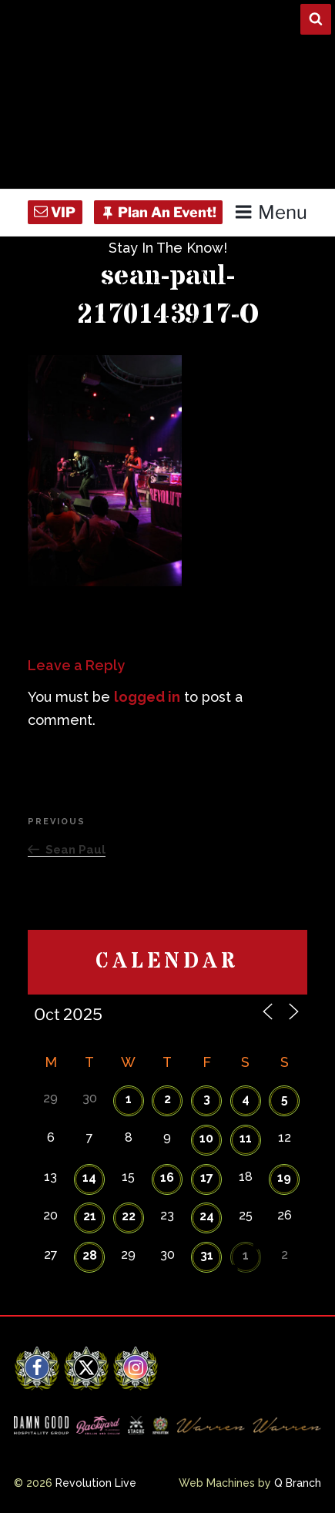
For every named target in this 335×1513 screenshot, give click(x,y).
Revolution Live (95, 1483)
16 (167, 1177)
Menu (270, 212)
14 (89, 1177)
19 (284, 1177)
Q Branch (297, 1483)
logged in (147, 697)
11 (246, 1138)
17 (206, 1177)
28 (89, 1255)
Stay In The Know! (168, 248)
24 (206, 1216)
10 (206, 1138)
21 (89, 1216)
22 (129, 1216)
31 (206, 1255)
